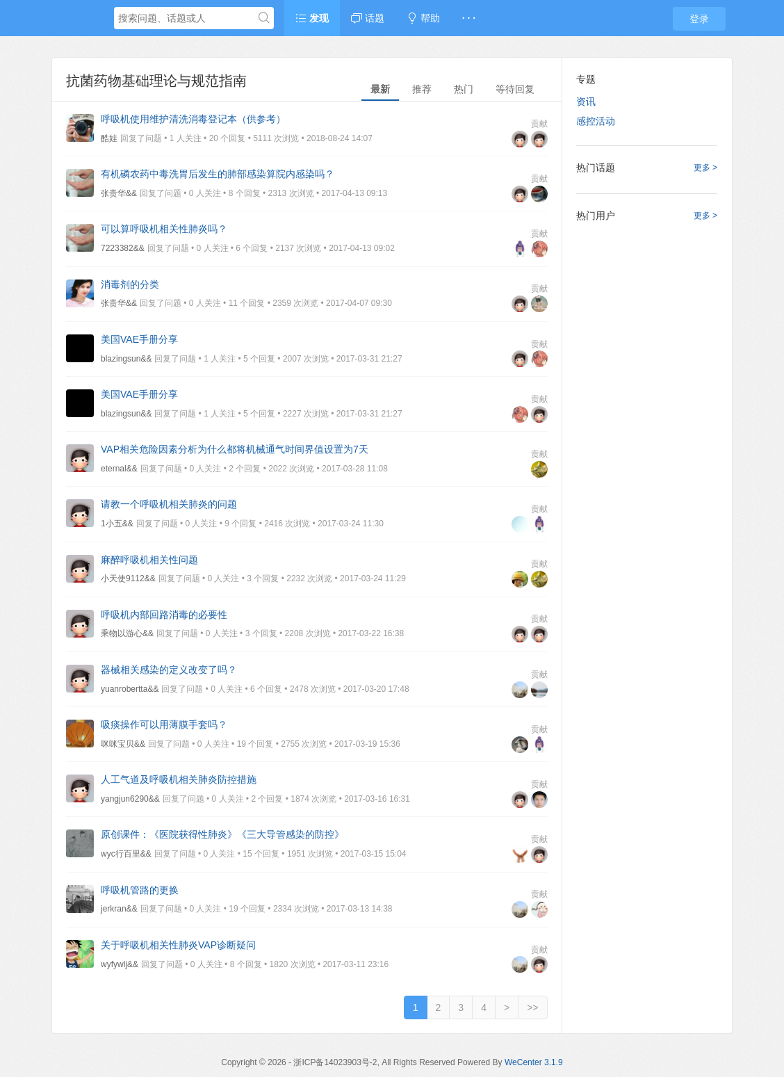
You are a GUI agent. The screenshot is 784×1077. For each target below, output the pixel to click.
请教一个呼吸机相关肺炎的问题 (169, 504)
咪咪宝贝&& (123, 744)
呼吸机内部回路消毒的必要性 (164, 614)
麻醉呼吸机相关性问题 (149, 559)
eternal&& (119, 468)
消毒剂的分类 (130, 284)
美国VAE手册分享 (139, 339)
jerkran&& (119, 909)
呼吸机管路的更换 (140, 890)
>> (532, 1007)
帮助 (423, 18)
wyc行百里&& (126, 854)
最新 (380, 89)
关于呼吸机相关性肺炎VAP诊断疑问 (178, 944)
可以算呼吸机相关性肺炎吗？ (164, 228)
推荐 (422, 89)
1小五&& (117, 523)
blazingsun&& (126, 359)
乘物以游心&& (127, 633)
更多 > (705, 167)
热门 (463, 89)
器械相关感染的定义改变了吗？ (169, 669)
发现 (312, 18)
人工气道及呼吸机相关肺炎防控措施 (178, 779)
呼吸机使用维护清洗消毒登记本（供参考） (193, 118)
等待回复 (515, 89)
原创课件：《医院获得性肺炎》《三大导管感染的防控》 (222, 834)
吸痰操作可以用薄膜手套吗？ (164, 724)
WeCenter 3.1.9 (534, 1062)
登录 (699, 18)
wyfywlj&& (119, 964)
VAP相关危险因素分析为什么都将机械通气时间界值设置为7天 (234, 449)
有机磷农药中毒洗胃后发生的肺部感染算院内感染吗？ (217, 173)
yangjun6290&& (130, 799)
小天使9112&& (128, 578)
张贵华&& (119, 193)
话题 (367, 18)
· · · (468, 18)
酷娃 (109, 138)
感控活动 (595, 121)
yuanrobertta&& (129, 689)
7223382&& (123, 248)
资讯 (586, 101)
